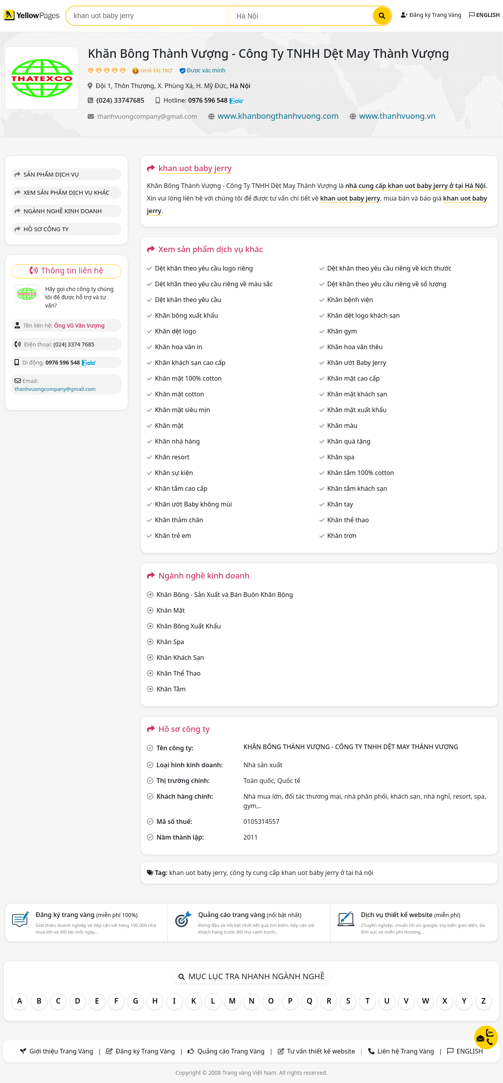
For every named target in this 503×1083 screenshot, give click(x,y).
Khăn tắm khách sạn (357, 488)
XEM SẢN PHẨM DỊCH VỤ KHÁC (62, 192)
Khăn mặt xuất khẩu (357, 409)
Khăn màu (342, 425)
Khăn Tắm (170, 689)
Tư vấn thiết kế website (322, 1051)
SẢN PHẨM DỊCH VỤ (47, 174)
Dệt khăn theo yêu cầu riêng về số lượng (387, 284)
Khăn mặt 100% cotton (188, 378)
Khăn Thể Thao (178, 673)
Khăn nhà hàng (177, 441)
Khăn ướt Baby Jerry (356, 362)
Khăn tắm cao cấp (181, 488)
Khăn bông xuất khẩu (186, 315)
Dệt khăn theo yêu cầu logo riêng (204, 268)
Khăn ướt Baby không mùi (193, 504)
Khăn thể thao (348, 520)
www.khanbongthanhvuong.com (278, 116)
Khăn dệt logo (175, 331)
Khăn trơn (342, 535)
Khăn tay (340, 504)
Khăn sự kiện (174, 472)
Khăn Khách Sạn (180, 657)
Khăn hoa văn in (178, 347)
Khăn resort (172, 457)
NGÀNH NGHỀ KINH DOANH (58, 211)
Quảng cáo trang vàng (249, 914)
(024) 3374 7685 (73, 344)
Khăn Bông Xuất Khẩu (188, 626)
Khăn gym (342, 331)
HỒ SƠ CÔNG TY (41, 229)
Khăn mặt (169, 425)
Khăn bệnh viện (350, 299)
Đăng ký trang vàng (87, 914)
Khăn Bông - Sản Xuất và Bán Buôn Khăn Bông (224, 594)
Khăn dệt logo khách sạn (363, 315)
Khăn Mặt (170, 610)
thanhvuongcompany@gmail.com (148, 116)
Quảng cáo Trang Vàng (230, 1051)
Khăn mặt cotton (179, 394)
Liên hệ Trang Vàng (406, 1051)
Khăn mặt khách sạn (357, 394)
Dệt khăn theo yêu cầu (188, 299)
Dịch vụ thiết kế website (410, 914)
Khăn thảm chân (179, 520)
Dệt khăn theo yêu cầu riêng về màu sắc (214, 284)
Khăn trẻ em (173, 535)
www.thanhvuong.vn (397, 116)
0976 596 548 (208, 100)
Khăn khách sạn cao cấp (190, 362)
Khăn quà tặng (349, 441)
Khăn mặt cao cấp (353, 378)
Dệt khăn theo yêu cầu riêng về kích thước (389, 268)
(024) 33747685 (121, 100)
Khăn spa (340, 457)
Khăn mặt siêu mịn (182, 409)
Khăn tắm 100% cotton (360, 472)
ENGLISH (484, 14)
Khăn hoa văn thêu (355, 347)
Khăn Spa (170, 641)
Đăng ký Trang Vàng (431, 14)
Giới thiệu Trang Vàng (61, 1051)
